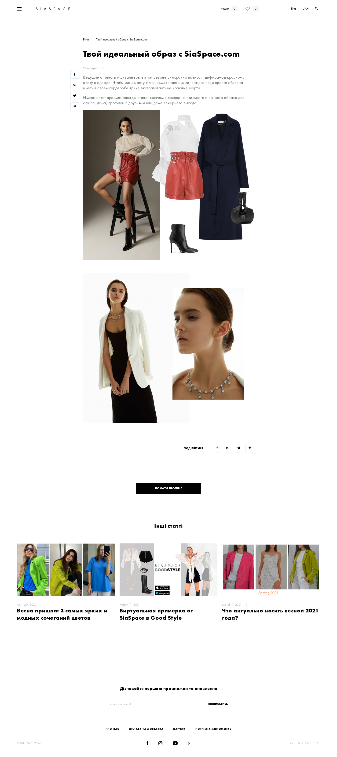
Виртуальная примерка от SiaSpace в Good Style (156, 614)
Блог (240, 9)
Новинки (115, 9)
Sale (102, 9)
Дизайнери (133, 9)
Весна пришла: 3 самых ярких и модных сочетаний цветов (62, 614)
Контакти (253, 9)
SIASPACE (53, 23)
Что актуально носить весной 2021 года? (270, 614)
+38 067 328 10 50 (48, 9)
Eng (293, 23)
